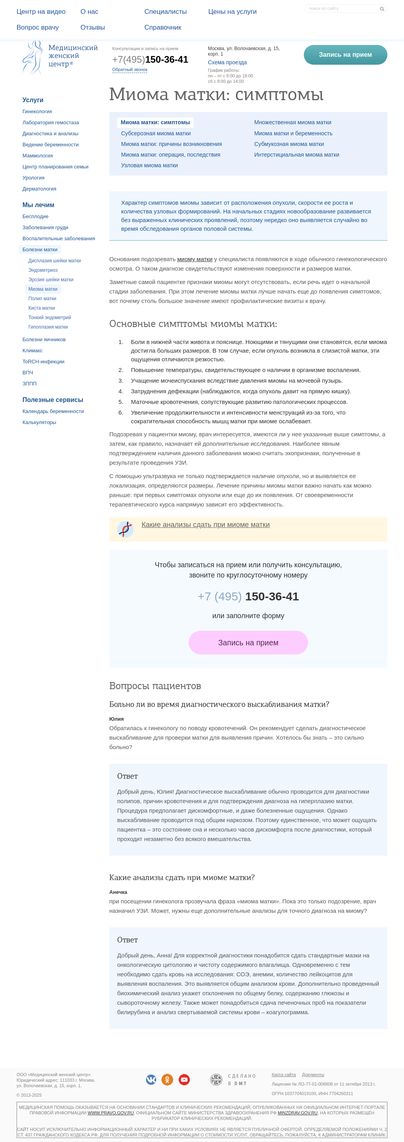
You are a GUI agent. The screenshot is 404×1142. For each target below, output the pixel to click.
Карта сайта (284, 1074)
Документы (313, 1074)
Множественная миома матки (292, 122)
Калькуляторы (39, 422)
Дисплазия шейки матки (54, 261)
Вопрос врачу (38, 27)
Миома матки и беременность (293, 133)
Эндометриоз (43, 270)
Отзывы (92, 27)
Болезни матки (40, 249)
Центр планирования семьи (55, 167)
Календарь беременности (53, 411)
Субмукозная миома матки (289, 144)
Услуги (32, 100)
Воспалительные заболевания (58, 238)
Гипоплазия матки (48, 327)
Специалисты (165, 11)
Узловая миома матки (149, 165)
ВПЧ (27, 373)
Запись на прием (248, 642)
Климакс (32, 350)
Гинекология (37, 111)
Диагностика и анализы (50, 133)
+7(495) (150, 59)
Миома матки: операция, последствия (170, 154)
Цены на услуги (232, 11)
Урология (33, 178)
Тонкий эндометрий (49, 317)
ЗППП (29, 384)
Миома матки (43, 289)
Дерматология (39, 189)
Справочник (162, 27)
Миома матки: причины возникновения (171, 144)
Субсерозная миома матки (156, 133)
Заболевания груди (45, 227)
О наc (89, 11)
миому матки (194, 259)
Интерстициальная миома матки (296, 154)
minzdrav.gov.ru (298, 1112)
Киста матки (41, 308)
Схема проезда (227, 62)
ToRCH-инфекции (43, 361)
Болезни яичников (44, 339)
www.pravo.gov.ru (111, 1112)
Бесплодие (35, 216)
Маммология (37, 156)
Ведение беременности (50, 145)
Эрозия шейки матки (50, 279)
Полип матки (42, 298)
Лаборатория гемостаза (50, 122)
